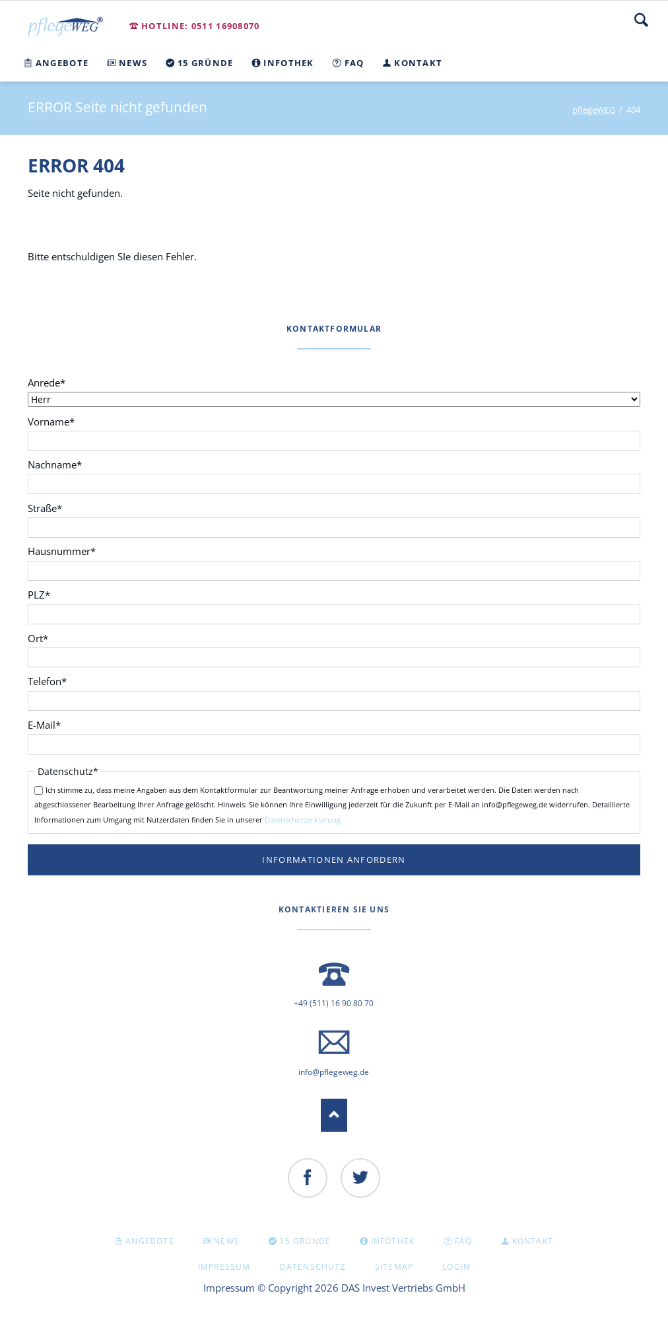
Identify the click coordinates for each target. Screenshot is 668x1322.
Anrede (50, 382)
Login (456, 1266)
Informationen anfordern (333, 859)
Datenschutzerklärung (303, 820)
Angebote (149, 1241)
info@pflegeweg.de (333, 1072)
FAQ (464, 1241)
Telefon (50, 681)
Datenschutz (313, 1266)
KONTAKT (532, 1241)
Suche (641, 20)
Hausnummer (62, 551)
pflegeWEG (593, 110)
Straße (50, 508)
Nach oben (334, 1115)
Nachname (55, 464)
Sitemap (394, 1266)
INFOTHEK (393, 1241)
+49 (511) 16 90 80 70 (334, 1003)
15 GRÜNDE (305, 1241)
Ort (50, 638)
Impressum (224, 1266)
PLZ (50, 594)
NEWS (227, 1241)
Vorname (51, 421)
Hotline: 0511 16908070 (200, 26)
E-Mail (50, 724)
